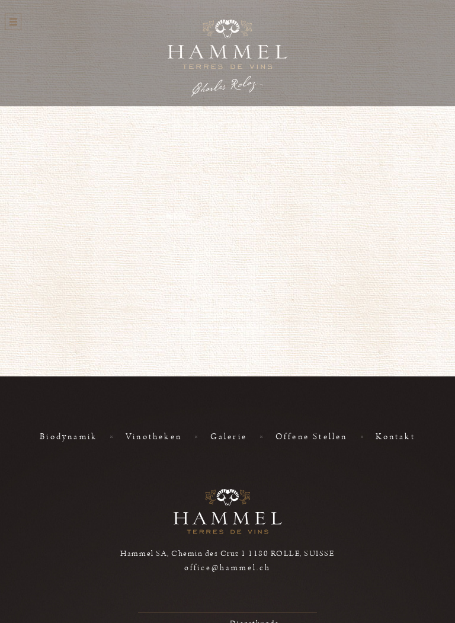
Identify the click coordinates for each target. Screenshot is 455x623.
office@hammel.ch (227, 568)
